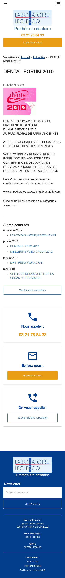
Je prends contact (32, 42)
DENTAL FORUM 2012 (24, 246)
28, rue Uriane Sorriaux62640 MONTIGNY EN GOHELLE (32, 525)
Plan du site (32, 561)
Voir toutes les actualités (32, 290)
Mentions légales (32, 566)
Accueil (25, 57)
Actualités (39, 57)
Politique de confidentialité (32, 570)
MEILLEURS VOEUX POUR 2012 (31, 251)
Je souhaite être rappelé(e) (32, 417)
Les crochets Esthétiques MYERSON (33, 235)
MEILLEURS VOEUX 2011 (27, 262)
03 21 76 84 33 (32, 35)
